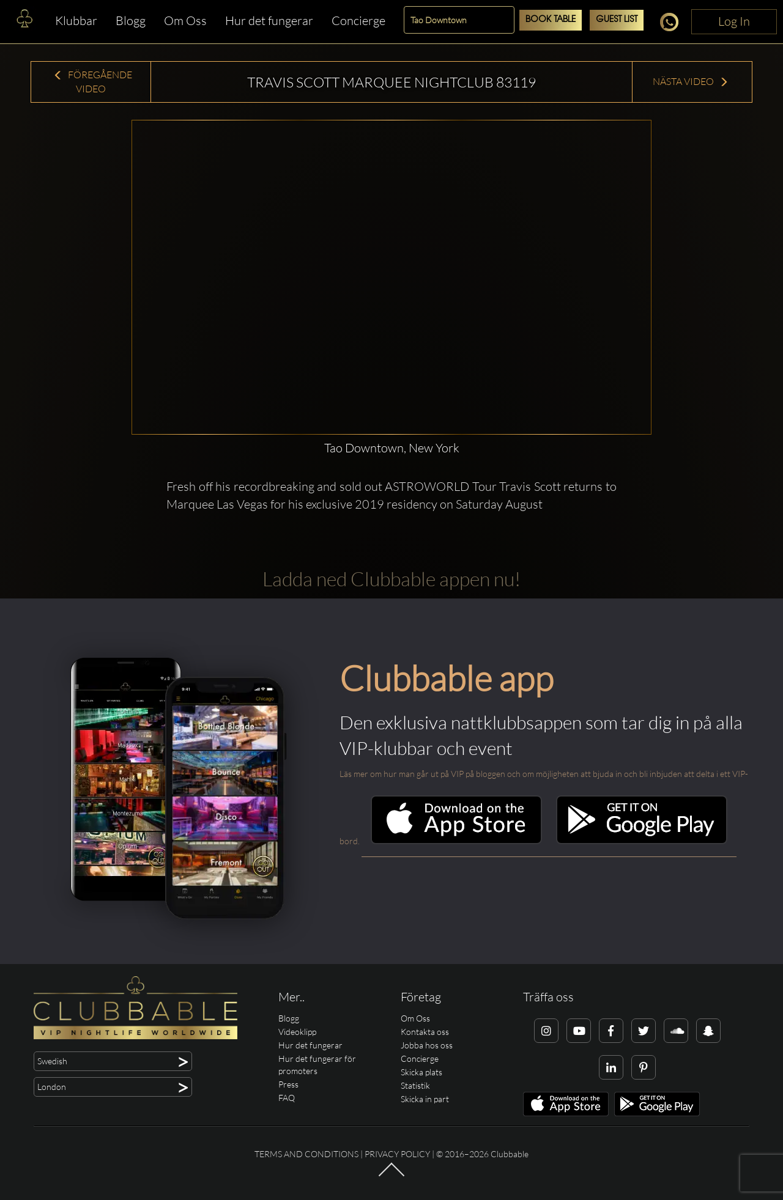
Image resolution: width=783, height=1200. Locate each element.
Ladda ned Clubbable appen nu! (391, 579)
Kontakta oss (425, 1031)
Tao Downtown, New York (391, 447)
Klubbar (76, 20)
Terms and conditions (306, 1154)
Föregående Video (92, 81)
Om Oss (185, 20)
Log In (734, 21)
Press (288, 1084)
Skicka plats (421, 1072)
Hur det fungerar (269, 20)
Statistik (415, 1085)
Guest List (616, 20)
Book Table (550, 20)
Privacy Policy (397, 1154)
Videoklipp (297, 1031)
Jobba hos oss (427, 1045)
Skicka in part (425, 1099)
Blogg (131, 20)
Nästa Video (691, 81)
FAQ (286, 1097)
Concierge (358, 20)
